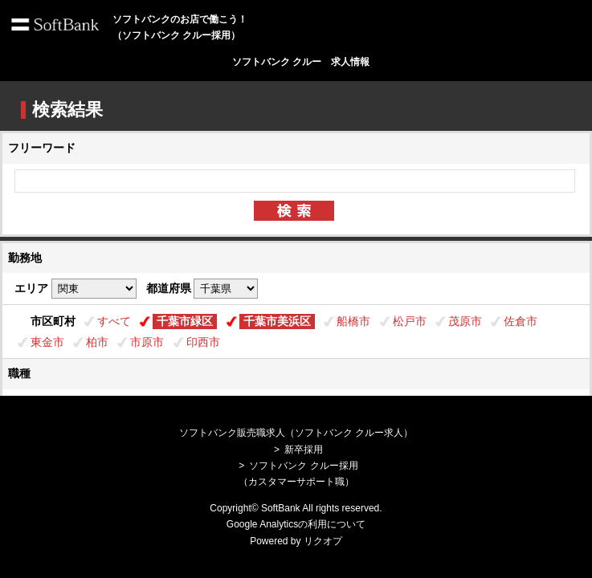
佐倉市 (520, 321)
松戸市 (410, 321)
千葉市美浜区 (277, 321)
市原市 (147, 342)
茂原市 (465, 321)
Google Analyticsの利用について (296, 524)
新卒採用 (303, 449)
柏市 (97, 342)
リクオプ (323, 541)
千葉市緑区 (185, 321)
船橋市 (353, 321)
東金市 (47, 342)
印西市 (203, 342)
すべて (114, 321)
